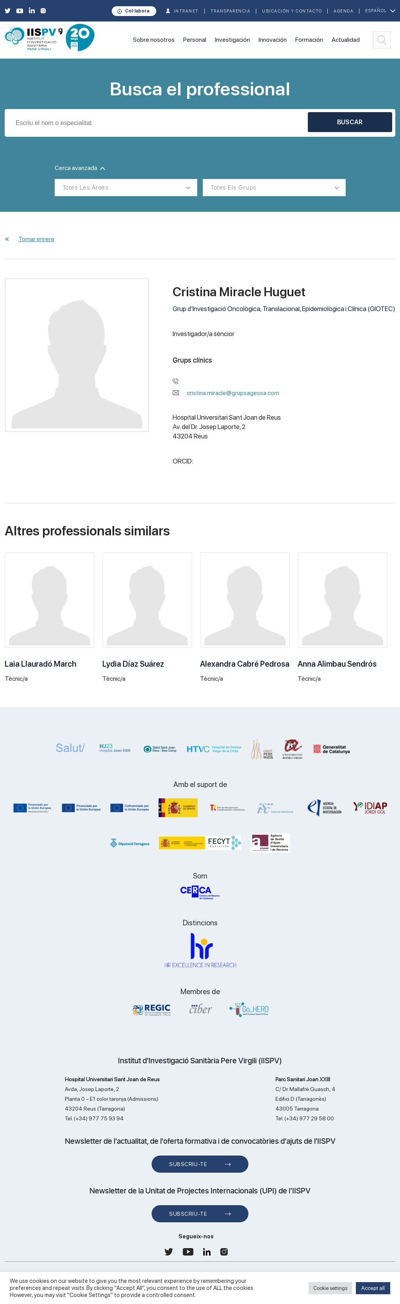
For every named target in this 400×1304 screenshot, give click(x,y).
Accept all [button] (373, 1288)
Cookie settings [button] (330, 1288)
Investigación (232, 39)
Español (376, 10)
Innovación (273, 39)
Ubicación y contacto (292, 11)
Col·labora (137, 11)
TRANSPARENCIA (231, 11)
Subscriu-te (188, 1164)
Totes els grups (234, 187)
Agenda (344, 11)
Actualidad (346, 39)
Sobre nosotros (154, 39)
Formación (309, 39)
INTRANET (186, 11)
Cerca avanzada (80, 168)
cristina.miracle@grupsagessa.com (233, 393)
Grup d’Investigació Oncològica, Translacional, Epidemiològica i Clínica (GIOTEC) (284, 309)
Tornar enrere (36, 239)
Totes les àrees (85, 187)
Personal (194, 39)
